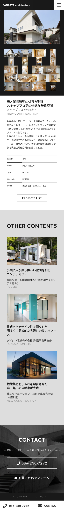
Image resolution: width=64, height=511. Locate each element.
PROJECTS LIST (32, 198)
